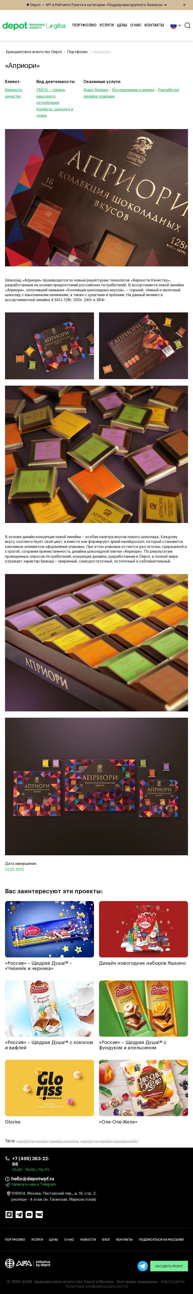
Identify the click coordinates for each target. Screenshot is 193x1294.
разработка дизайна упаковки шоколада (48, 1141)
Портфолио (84, 25)
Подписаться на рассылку (161, 1239)
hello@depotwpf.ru (32, 1179)
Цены (122, 25)
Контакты (154, 25)
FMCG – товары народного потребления (50, 96)
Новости (88, 1239)
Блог (106, 1239)
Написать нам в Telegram (33, 1184)
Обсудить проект (169, 1266)
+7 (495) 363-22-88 (31, 1161)
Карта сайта (172, 1282)
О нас (135, 25)
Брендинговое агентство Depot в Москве (74, 1282)
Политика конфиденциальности (96, 1286)
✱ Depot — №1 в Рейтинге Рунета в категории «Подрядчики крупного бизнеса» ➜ (108, 5)
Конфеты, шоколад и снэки (54, 112)
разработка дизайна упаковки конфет (109, 1141)
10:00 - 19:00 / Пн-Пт (31, 1170)
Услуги (107, 25)
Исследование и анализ (133, 90)
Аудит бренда (95, 90)
